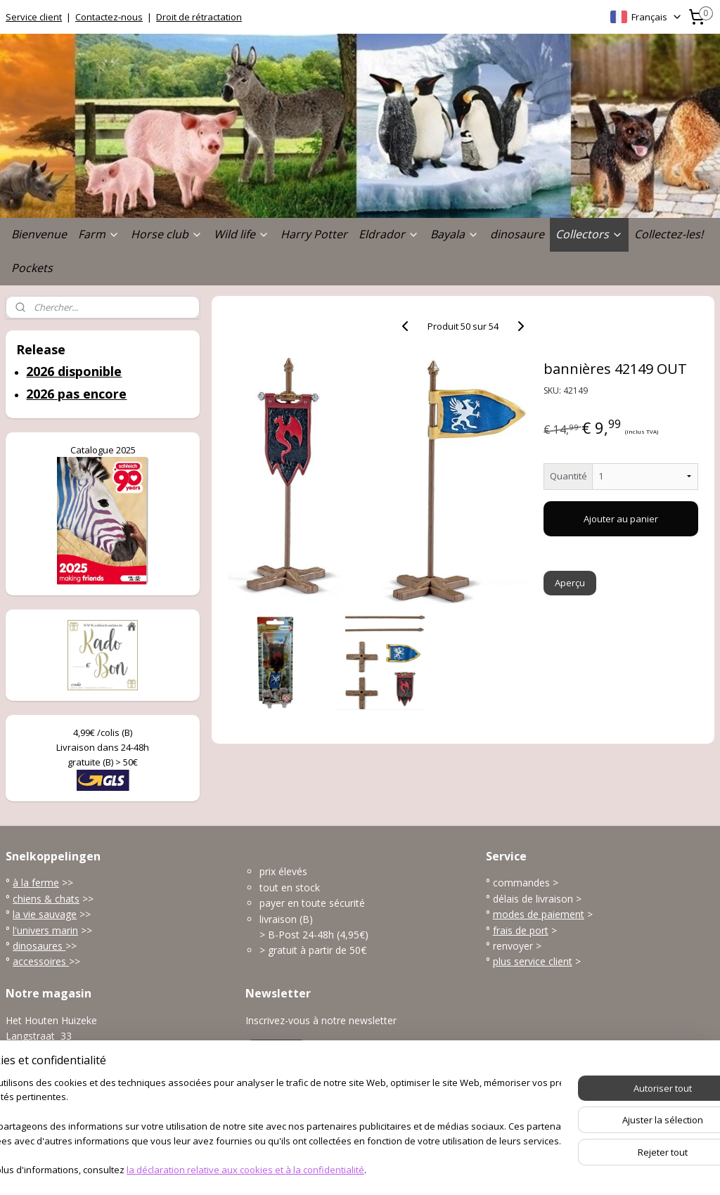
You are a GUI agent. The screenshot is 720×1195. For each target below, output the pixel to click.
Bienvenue (39, 234)
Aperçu (569, 582)
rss (338, 1169)
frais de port (520, 930)
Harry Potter (314, 234)
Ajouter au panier (621, 518)
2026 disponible (74, 371)
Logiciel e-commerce (392, 1169)
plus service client (532, 961)
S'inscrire (276, 1051)
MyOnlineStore (516, 1169)
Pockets (32, 268)
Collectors (589, 234)
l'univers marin (45, 930)
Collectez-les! (668, 234)
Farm (99, 234)
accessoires (41, 961)
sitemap (308, 1169)
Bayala (454, 234)
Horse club (166, 234)
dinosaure (517, 234)
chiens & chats (46, 898)
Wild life (241, 234)
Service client (34, 17)
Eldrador (389, 234)
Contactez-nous (109, 17)
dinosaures (39, 945)
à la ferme (36, 882)
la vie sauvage (45, 914)
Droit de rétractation (199, 17)
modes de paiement (538, 914)
